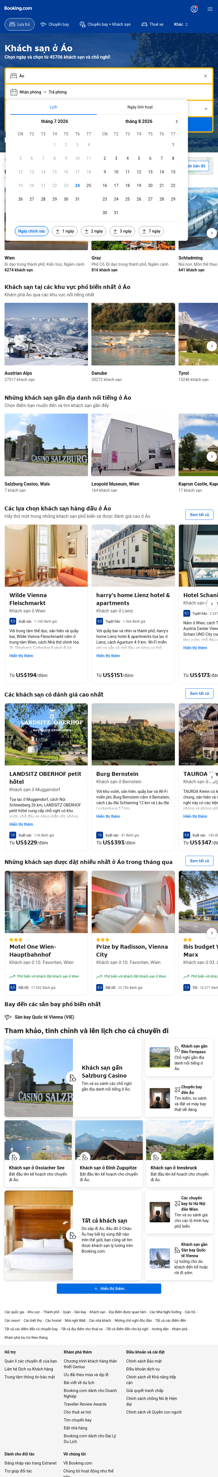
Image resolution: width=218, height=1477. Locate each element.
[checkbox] (54, 145)
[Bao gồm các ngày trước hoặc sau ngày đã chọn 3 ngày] (122, 231)
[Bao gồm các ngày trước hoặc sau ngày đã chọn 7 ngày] (151, 231)
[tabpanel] (96, 178)
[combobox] (109, 76)
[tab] (53, 107)
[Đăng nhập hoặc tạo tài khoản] (194, 9)
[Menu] (210, 9)
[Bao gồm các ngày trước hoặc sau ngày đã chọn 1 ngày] (64, 231)
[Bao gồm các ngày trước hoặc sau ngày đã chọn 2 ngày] (93, 231)
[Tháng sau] (176, 121)
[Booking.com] (18, 8)
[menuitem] (20, 24)
